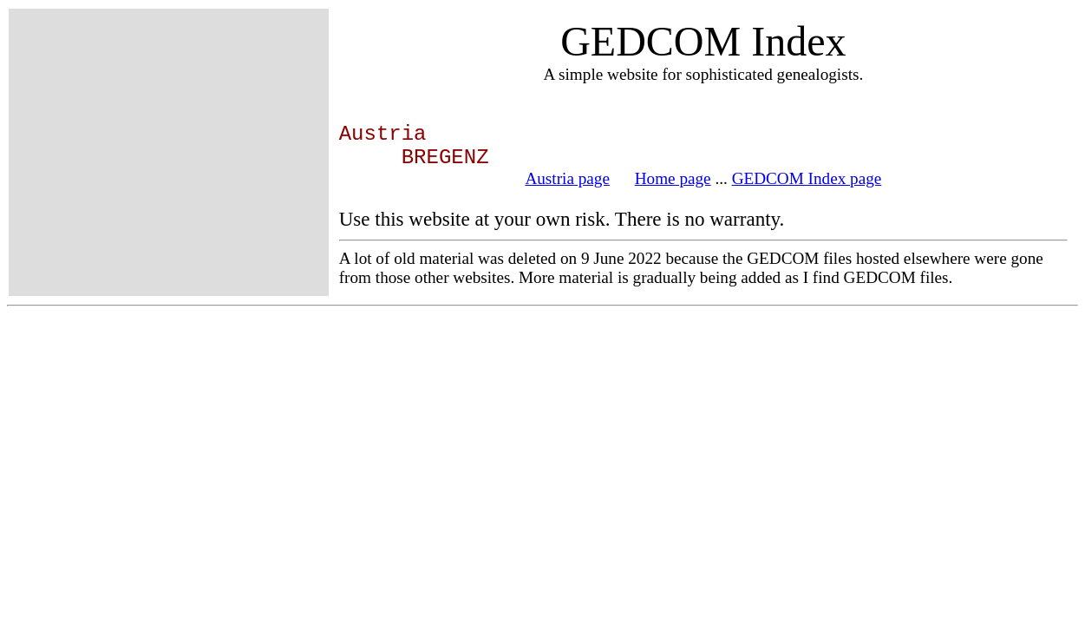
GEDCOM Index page (807, 178)
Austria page (567, 178)
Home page (673, 178)
